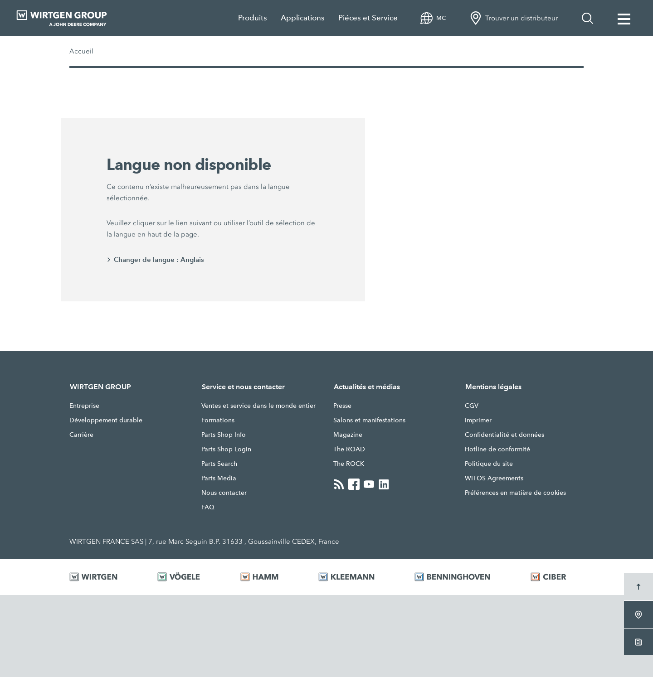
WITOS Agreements (494, 478)
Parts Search (219, 463)
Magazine (347, 434)
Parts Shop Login (226, 449)
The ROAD (349, 449)
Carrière (81, 434)
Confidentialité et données (504, 434)
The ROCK (348, 463)
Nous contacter (224, 492)
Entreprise (84, 405)
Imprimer (478, 420)
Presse (342, 405)
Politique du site (489, 463)
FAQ (207, 507)
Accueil (81, 51)
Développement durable (105, 420)
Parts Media (218, 478)
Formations (217, 420)
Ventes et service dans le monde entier (258, 405)
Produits (252, 18)
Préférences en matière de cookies (515, 492)
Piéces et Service (368, 18)
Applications (303, 18)
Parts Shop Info (223, 434)
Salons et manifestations (369, 420)
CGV (471, 405)
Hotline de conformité (497, 449)
